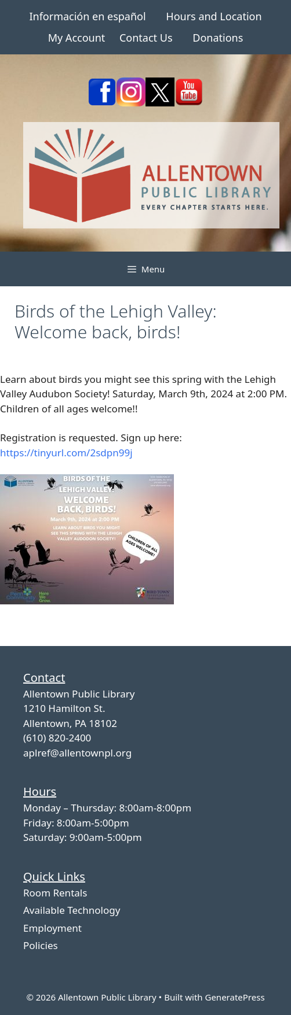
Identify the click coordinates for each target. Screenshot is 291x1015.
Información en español (87, 16)
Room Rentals (55, 892)
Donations (217, 38)
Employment (52, 928)
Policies (40, 945)
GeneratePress (234, 997)
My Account (77, 38)
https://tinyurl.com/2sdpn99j (66, 452)
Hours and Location (213, 16)
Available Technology (71, 910)
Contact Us (146, 38)
